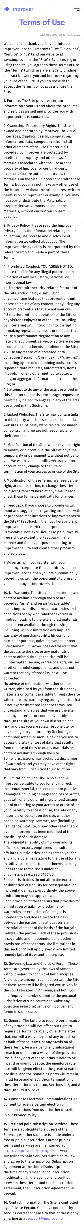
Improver (19, 9)
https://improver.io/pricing (26, 1151)
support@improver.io (45, 1218)
